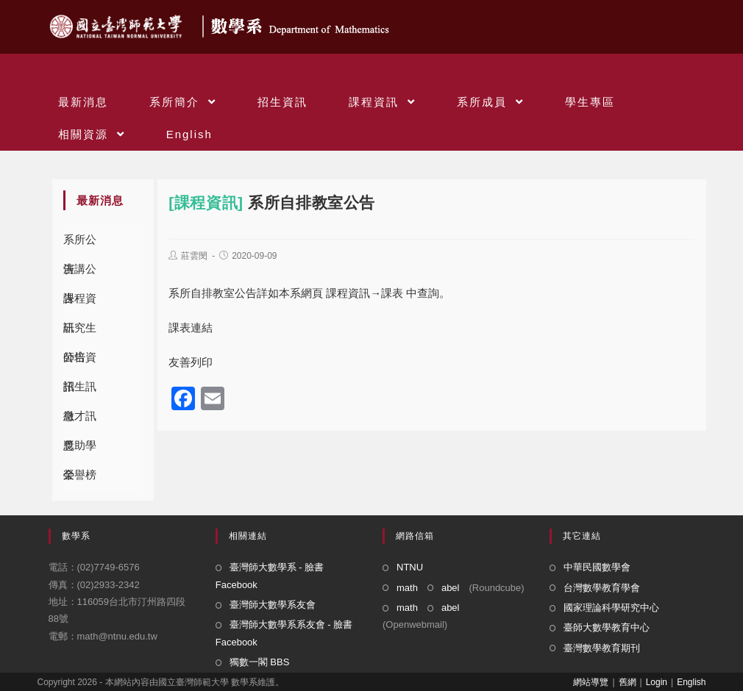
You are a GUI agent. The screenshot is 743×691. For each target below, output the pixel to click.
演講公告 (79, 273)
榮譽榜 (79, 474)
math (407, 587)
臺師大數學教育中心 (607, 627)
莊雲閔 (194, 256)
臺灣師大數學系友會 (273, 604)
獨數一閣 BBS (260, 661)
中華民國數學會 (597, 567)
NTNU (410, 567)
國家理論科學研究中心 (611, 607)
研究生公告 (79, 332)
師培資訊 (79, 361)
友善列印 (190, 362)
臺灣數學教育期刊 (602, 648)
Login (656, 682)
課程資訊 (79, 302)
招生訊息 (79, 390)
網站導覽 (590, 682)
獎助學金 (79, 449)
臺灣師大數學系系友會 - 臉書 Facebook (284, 633)
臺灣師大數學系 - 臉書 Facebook (270, 576)
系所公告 (79, 243)
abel (450, 587)
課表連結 (190, 327)
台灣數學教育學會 (602, 587)
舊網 (627, 682)
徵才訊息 (79, 420)
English (691, 682)
